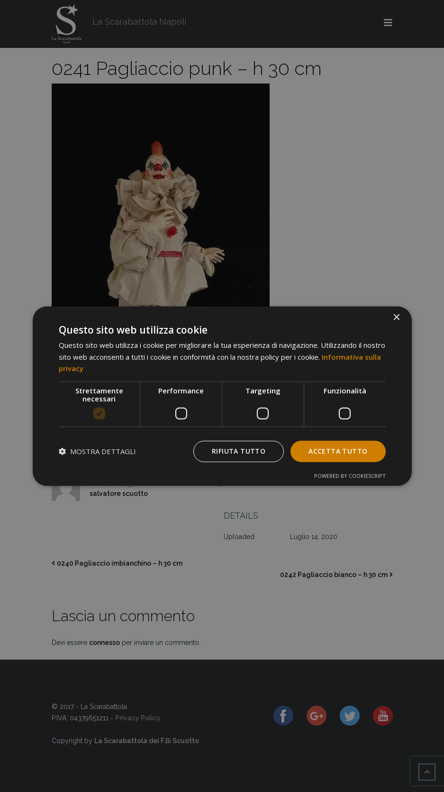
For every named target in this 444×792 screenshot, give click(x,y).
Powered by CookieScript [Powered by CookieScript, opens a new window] (350, 475)
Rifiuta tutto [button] (238, 451)
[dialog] (222, 395)
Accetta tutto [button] (337, 451)
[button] (97, 451)
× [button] (396, 317)
